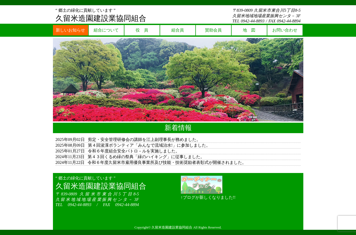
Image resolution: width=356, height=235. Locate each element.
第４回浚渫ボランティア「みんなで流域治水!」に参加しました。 (149, 145)
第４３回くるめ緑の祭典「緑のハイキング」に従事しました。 (146, 156)
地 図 (249, 30)
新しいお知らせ (70, 30)
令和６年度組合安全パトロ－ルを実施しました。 (134, 151)
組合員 (177, 30)
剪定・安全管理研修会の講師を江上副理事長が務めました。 (144, 139)
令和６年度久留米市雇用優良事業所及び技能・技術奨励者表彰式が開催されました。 (167, 162)
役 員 (142, 30)
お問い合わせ (284, 30)
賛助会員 (213, 30)
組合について (106, 30)
